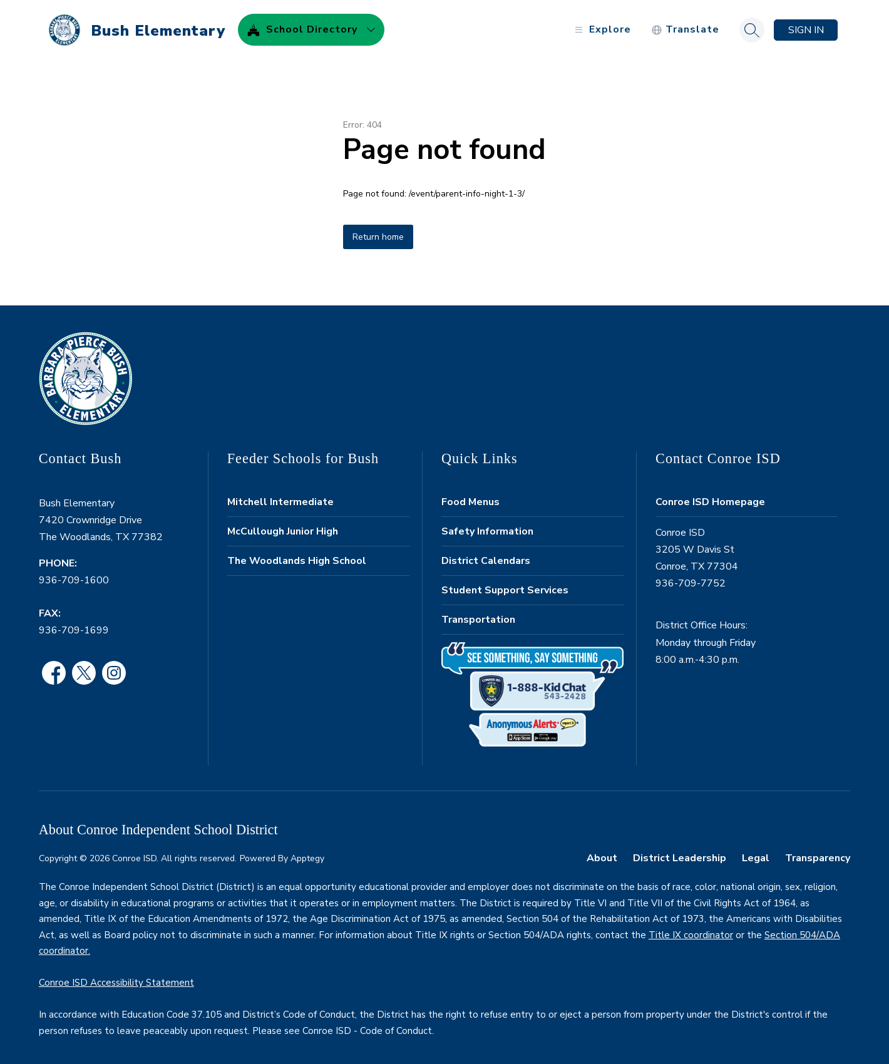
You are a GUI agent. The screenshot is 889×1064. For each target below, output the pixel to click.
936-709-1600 (74, 577)
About (602, 854)
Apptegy (307, 855)
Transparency (817, 854)
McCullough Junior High (282, 528)
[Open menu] (601, 26)
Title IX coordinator (691, 931)
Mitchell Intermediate (280, 498)
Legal (755, 854)
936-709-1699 (74, 626)
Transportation (478, 616)
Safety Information (487, 528)
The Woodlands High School (296, 557)
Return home (378, 233)
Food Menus (470, 498)
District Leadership (679, 854)
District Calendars (485, 557)
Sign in (806, 26)
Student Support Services (504, 586)
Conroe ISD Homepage (710, 498)
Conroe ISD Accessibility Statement (116, 979)
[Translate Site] (685, 26)
